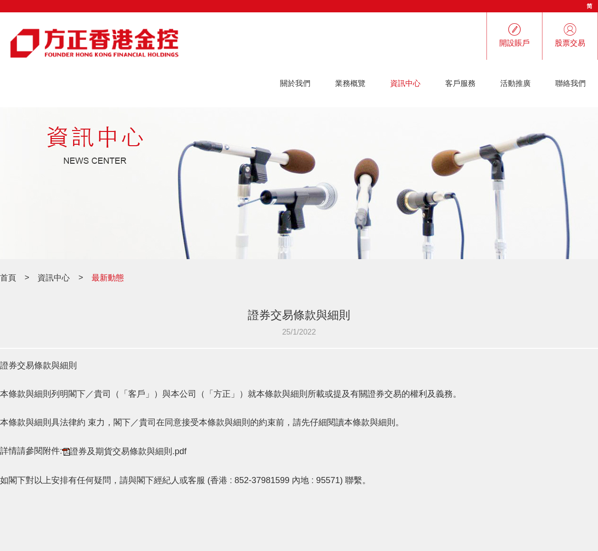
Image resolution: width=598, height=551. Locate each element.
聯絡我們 (570, 83)
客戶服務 (460, 83)
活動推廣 (515, 83)
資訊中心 (405, 83)
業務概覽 (350, 83)
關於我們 (295, 83)
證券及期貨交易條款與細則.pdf (128, 452)
